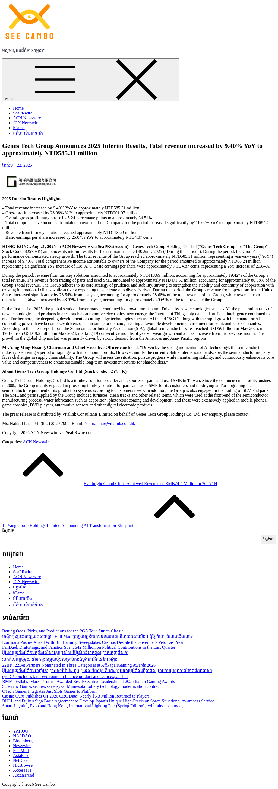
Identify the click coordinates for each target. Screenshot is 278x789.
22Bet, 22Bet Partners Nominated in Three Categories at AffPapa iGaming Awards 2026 (79, 665)
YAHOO (20, 731)
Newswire (22, 745)
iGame (19, 127)
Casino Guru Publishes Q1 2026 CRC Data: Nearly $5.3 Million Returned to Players (76, 696)
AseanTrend (23, 775)
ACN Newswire (27, 118)
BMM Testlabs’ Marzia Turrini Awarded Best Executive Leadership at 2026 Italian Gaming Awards (88, 681)
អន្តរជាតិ (20, 587)
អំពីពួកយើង (22, 598)
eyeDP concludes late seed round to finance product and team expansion (65, 676)
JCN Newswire (26, 122)
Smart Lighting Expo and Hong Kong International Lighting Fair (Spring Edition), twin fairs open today (93, 706)
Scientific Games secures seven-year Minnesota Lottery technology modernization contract (81, 686)
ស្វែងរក (8, 531)
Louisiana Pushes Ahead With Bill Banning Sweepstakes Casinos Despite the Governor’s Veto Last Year (93, 642)
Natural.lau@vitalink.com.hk (109, 423)
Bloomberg (23, 741)
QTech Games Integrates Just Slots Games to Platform (49, 691)
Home (18, 108)
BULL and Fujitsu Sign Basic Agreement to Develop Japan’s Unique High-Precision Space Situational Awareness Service (108, 701)
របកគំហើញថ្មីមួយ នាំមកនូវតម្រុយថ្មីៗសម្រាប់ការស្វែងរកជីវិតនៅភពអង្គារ (60, 659)
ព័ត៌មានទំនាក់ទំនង (28, 133)
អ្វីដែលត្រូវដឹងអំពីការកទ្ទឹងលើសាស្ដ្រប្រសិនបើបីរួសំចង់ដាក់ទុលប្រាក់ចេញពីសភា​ (65, 652)
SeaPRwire (22, 113)
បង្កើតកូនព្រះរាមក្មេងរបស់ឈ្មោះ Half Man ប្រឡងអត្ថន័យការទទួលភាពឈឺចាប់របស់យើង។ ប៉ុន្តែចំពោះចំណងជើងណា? (97, 636)
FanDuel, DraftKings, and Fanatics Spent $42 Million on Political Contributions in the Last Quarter (88, 647)
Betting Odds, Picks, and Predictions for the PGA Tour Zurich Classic (63, 631)
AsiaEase (21, 755)
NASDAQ (22, 736)
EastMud (21, 750)
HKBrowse (23, 765)
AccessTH (22, 770)
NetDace (20, 760)
